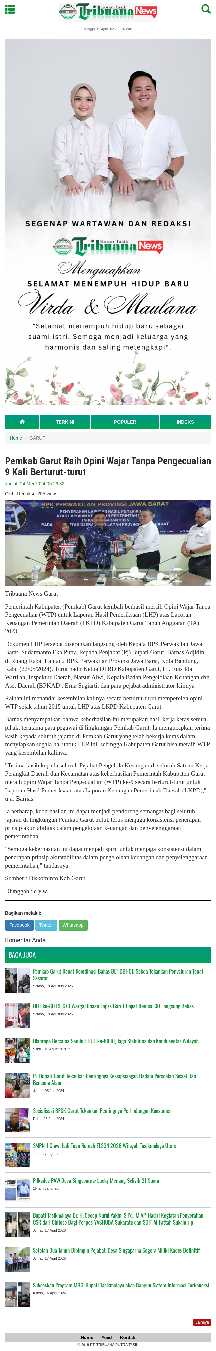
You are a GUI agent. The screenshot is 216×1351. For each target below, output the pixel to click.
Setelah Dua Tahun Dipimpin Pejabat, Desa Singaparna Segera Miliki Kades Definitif (116, 1250)
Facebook (19, 925)
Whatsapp (73, 925)
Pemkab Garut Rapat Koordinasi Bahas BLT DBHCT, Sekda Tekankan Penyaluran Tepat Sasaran (118, 974)
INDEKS (185, 422)
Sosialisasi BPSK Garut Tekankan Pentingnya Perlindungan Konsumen (102, 1110)
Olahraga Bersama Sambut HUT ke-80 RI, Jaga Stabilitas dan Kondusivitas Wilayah (116, 1041)
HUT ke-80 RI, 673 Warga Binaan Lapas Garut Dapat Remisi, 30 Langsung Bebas (113, 1006)
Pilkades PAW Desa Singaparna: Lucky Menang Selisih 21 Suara (96, 1180)
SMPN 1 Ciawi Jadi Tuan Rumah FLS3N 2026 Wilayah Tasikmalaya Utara (104, 1145)
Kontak (127, 1337)
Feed (106, 1337)
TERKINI (65, 422)
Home (16, 438)
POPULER (125, 422)
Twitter (46, 925)
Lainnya (202, 1322)
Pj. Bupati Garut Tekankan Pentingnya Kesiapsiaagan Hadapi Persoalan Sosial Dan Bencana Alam (114, 1079)
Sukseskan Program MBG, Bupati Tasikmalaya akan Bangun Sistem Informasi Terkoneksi (121, 1285)
